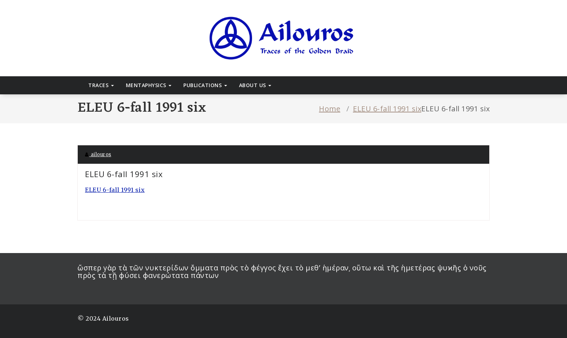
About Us (255, 85)
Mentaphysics (149, 85)
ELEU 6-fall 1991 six (387, 109)
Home (329, 109)
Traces (101, 85)
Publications (205, 85)
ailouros (98, 154)
